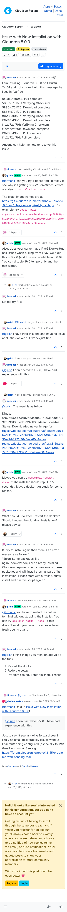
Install (59, 15)
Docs (58, 11)
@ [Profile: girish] (7, 333)
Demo (48, 11)
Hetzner (34, 766)
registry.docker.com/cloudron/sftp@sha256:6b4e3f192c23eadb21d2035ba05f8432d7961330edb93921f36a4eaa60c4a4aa (33, 435)
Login (24, 883)
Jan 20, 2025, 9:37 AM (40, 77)
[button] (5, 907)
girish (9, 175)
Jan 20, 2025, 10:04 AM (40, 649)
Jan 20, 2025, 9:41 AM (45, 243)
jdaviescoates (14, 701)
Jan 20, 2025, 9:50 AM (40, 510)
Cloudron (12, 766)
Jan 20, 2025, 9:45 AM (40, 328)
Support (23, 49)
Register (12, 883)
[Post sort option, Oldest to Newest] (7, 66)
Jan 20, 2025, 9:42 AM (40, 296)
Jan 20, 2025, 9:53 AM (40, 544)
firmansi (11, 77)
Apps (46, 6)
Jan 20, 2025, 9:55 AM (45, 606)
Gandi (25, 766)
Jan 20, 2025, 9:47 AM (40, 364)
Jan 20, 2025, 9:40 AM (45, 175)
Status (57, 6)
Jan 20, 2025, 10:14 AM (47, 701)
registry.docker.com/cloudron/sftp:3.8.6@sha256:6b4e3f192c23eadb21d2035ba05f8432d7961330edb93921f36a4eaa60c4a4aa (33, 448)
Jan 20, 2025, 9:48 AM (40, 401)
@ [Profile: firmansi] (9, 181)
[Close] (60, 805)
